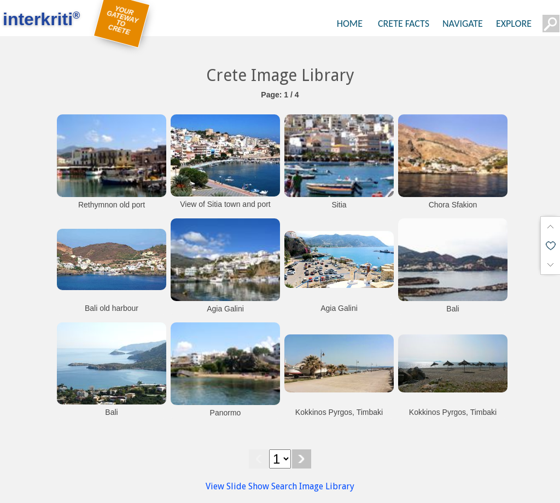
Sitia (338, 204)
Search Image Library (312, 486)
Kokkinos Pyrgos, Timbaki (339, 412)
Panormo (225, 412)
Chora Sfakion (453, 204)
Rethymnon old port (111, 204)
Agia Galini (225, 308)
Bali (452, 308)
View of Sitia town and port (225, 204)
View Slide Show (237, 486)
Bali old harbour (111, 308)
